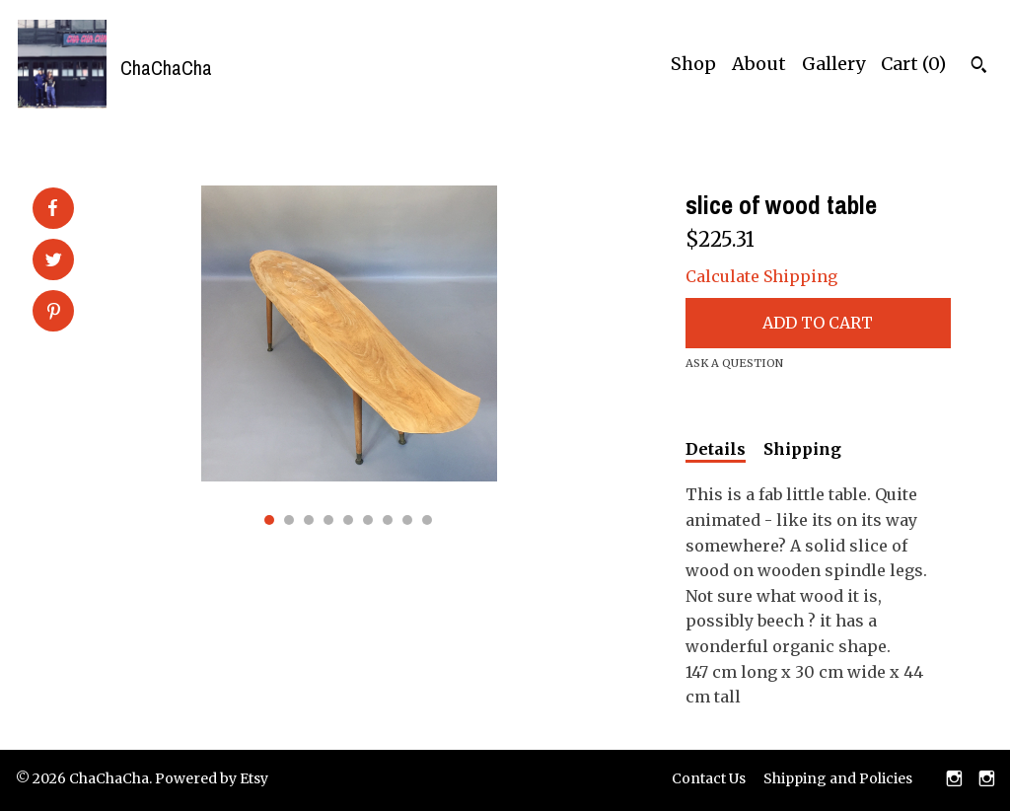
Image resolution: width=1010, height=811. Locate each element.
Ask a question (734, 363)
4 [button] (328, 520)
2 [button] (289, 520)
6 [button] (368, 520)
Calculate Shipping (761, 276)
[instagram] (954, 780)
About (759, 63)
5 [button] (348, 520)
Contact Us (709, 778)
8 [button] (407, 520)
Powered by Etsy (211, 778)
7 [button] (388, 520)
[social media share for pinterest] (53, 313)
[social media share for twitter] (53, 261)
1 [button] (269, 520)
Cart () (913, 63)
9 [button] (427, 520)
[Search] (979, 67)
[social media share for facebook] (52, 208)
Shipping (802, 449)
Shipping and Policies (837, 778)
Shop (693, 63)
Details (715, 449)
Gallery (833, 63)
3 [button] (309, 520)
